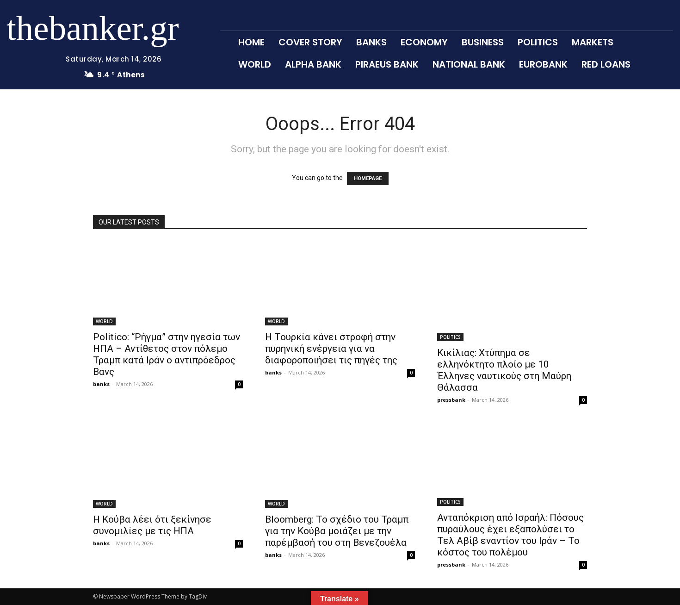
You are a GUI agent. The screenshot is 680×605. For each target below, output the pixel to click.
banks (101, 383)
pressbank (451, 399)
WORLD (104, 321)
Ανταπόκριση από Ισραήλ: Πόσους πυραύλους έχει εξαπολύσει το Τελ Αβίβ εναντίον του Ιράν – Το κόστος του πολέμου (510, 535)
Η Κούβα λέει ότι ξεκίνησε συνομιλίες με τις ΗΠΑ (152, 525)
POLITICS (450, 337)
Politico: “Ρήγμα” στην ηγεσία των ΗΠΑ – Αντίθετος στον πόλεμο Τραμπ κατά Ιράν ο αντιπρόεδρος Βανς (166, 354)
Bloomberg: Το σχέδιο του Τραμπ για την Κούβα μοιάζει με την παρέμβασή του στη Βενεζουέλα (336, 531)
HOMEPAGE (368, 178)
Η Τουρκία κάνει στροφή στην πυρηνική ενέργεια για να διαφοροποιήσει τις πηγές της (331, 348)
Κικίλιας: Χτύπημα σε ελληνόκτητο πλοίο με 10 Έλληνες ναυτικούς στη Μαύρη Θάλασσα (504, 370)
